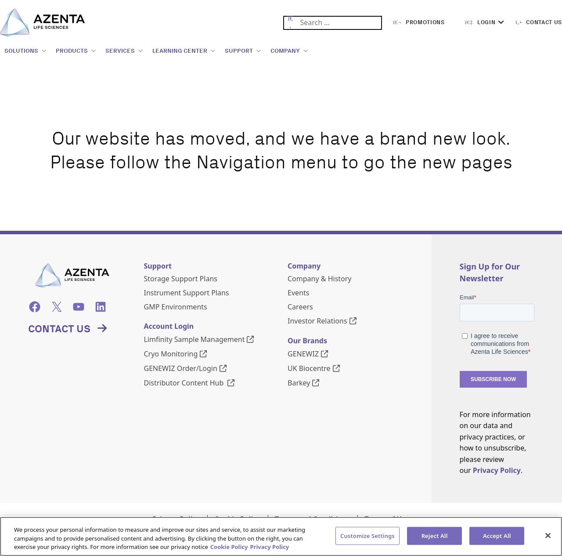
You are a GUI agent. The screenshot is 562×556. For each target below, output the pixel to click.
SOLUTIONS (25, 51)
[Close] (548, 535)
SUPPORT (243, 51)
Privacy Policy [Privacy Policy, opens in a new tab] (269, 547)
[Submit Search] (290, 23)
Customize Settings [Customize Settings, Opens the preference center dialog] (367, 535)
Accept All (497, 535)
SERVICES (124, 51)
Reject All (435, 535)
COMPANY (289, 51)
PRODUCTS (76, 51)
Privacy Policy (497, 470)
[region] (281, 536)
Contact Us (59, 328)
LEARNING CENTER (184, 51)
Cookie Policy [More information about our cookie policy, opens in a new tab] (229, 547)
